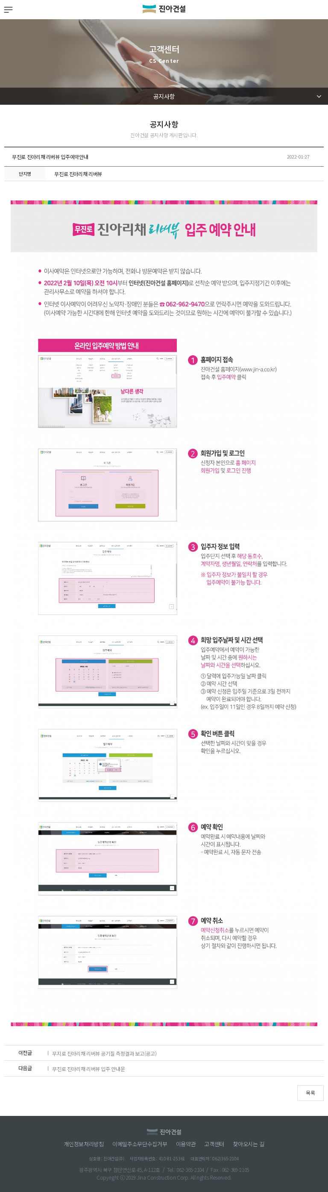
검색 (320, 9)
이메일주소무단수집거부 (139, 1144)
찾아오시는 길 (248, 1144)
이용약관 (186, 1144)
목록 (310, 1092)
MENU (8, 9)
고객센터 (214, 1144)
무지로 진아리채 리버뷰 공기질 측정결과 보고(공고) (104, 1051)
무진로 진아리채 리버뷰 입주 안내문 (88, 1066)
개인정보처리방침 (84, 1144)
